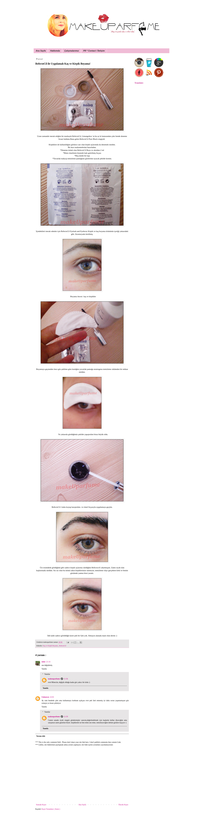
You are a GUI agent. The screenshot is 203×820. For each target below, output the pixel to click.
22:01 (52, 697)
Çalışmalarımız (71, 51)
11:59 (66, 717)
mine (43, 662)
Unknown (45, 697)
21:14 (48, 662)
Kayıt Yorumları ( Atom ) (51, 809)
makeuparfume (54, 679)
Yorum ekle (40, 736)
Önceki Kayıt (123, 805)
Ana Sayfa (41, 51)
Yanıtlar (47, 674)
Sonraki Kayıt (41, 805)
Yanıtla (44, 669)
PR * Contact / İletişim (94, 51)
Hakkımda (55, 51)
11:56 (66, 679)
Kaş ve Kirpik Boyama (50, 646)
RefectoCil (62, 646)
